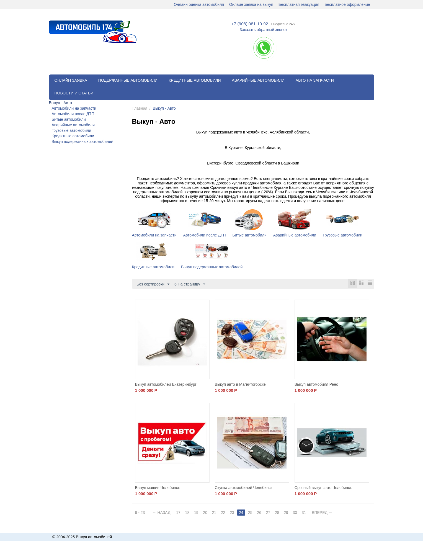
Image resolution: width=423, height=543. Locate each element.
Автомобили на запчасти (74, 108)
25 (253, 513)
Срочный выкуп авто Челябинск (323, 488)
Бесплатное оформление (347, 4)
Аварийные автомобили (258, 80)
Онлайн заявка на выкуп (251, 4)
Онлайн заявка (71, 80)
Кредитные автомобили (195, 80)
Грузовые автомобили (71, 130)
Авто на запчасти (315, 80)
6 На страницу (189, 284)
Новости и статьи (74, 93)
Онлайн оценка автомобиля (199, 4)
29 (290, 513)
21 (216, 513)
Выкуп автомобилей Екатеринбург (166, 384)
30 (299, 513)
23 (234, 513)
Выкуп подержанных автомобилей (83, 141)
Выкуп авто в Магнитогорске (240, 384)
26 (262, 513)
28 (280, 513)
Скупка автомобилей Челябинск (243, 488)
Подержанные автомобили (128, 80)
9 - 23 (140, 513)
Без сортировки (153, 284)
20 (206, 513)
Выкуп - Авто (60, 103)
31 (308, 513)
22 (225, 513)
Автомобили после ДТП (73, 114)
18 (188, 513)
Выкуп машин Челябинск (157, 488)
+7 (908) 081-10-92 (249, 24)
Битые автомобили (69, 119)
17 (179, 513)
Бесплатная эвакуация (298, 4)
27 (271, 513)
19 (197, 513)
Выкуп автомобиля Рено (316, 384)
